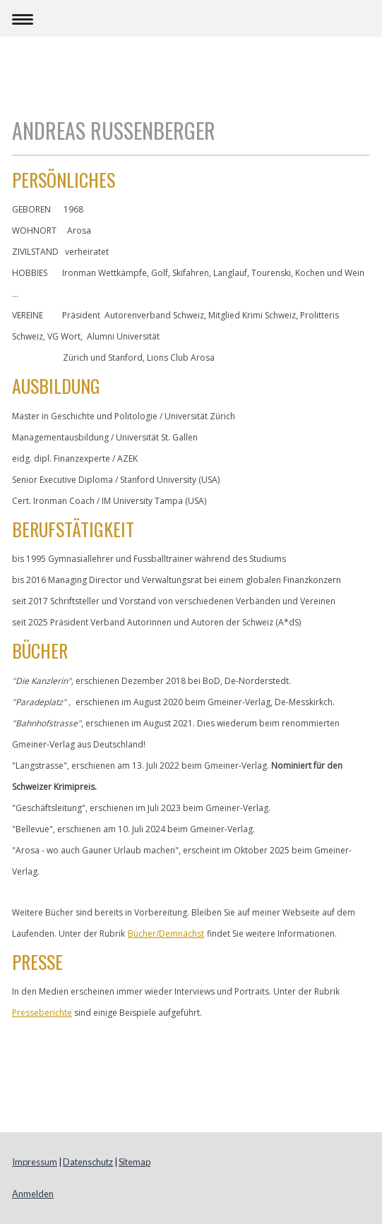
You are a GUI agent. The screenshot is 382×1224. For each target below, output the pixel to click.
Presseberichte (42, 1013)
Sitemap (134, 1162)
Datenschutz (88, 1162)
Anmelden (33, 1193)
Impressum (34, 1162)
